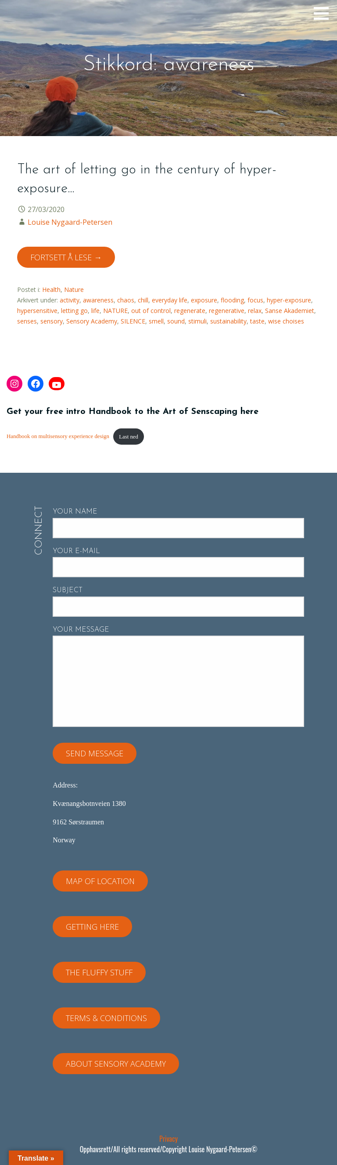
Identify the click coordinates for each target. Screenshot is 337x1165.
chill (143, 300)
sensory (51, 321)
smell (156, 321)
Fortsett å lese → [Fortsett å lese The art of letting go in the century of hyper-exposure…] (66, 257)
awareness (98, 300)
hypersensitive (37, 310)
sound (176, 321)
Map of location (100, 881)
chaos (125, 300)
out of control (151, 310)
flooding (232, 300)
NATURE (115, 310)
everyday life (169, 300)
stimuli (197, 321)
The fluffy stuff (99, 972)
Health (51, 289)
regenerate (189, 310)
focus (255, 300)
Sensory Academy (91, 321)
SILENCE (133, 321)
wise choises (286, 321)
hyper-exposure (289, 300)
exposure (204, 300)
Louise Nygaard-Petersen (70, 222)
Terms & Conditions (106, 1018)
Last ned (128, 437)
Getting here (92, 926)
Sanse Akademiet (289, 310)
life (95, 310)
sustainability (228, 321)
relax (255, 310)
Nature (74, 289)
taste (257, 321)
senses (27, 321)
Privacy (168, 1138)
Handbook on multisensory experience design (58, 437)
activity (69, 300)
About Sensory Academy (116, 1063)
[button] (324, 13)
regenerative (226, 310)
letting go (74, 310)
